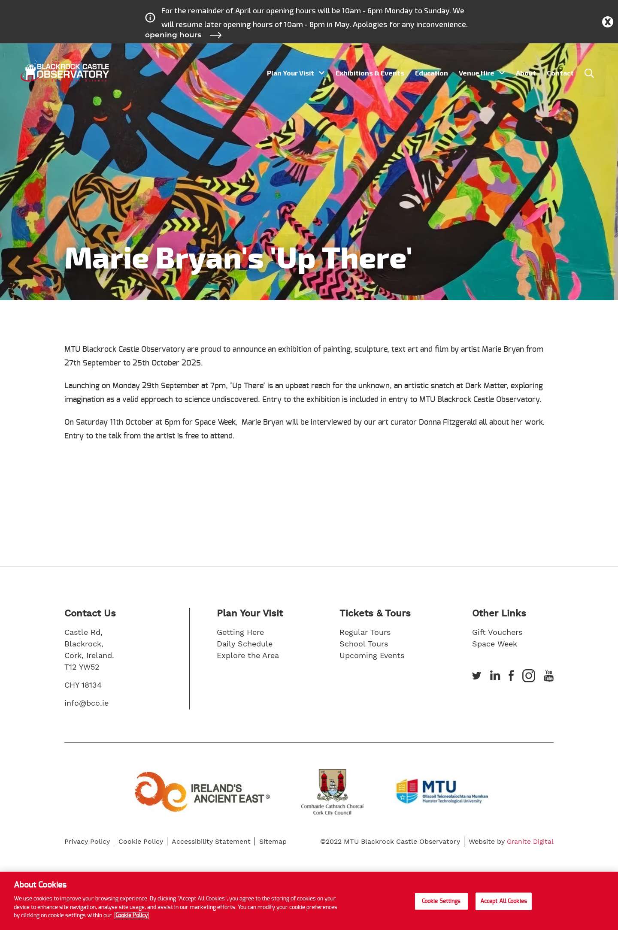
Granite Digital (529, 841)
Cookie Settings (441, 901)
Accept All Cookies (503, 901)
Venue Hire (476, 73)
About (526, 73)
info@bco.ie (86, 702)
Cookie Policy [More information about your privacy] (131, 915)
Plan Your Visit (290, 73)
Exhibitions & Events (370, 73)
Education (431, 73)
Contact (560, 73)
